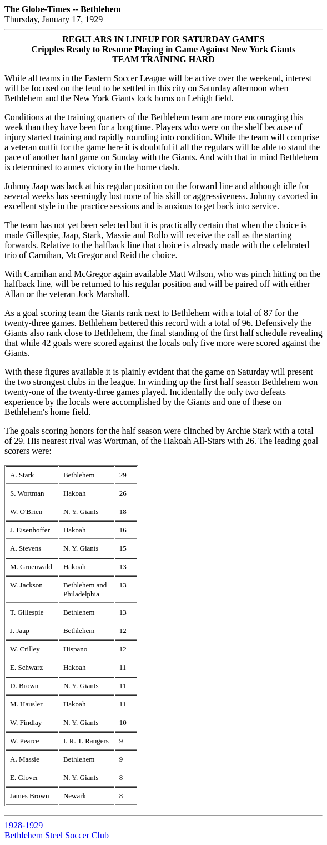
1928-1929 (23, 825)
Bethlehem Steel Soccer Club (56, 835)
